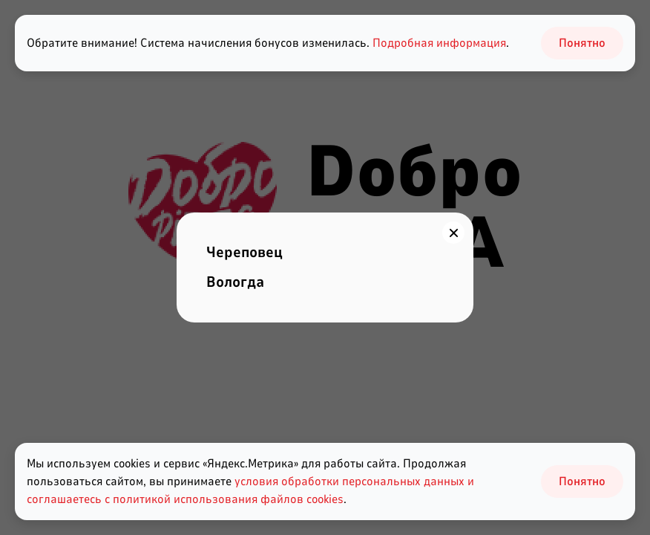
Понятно (582, 481)
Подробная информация (439, 43)
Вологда (235, 282)
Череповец (244, 252)
